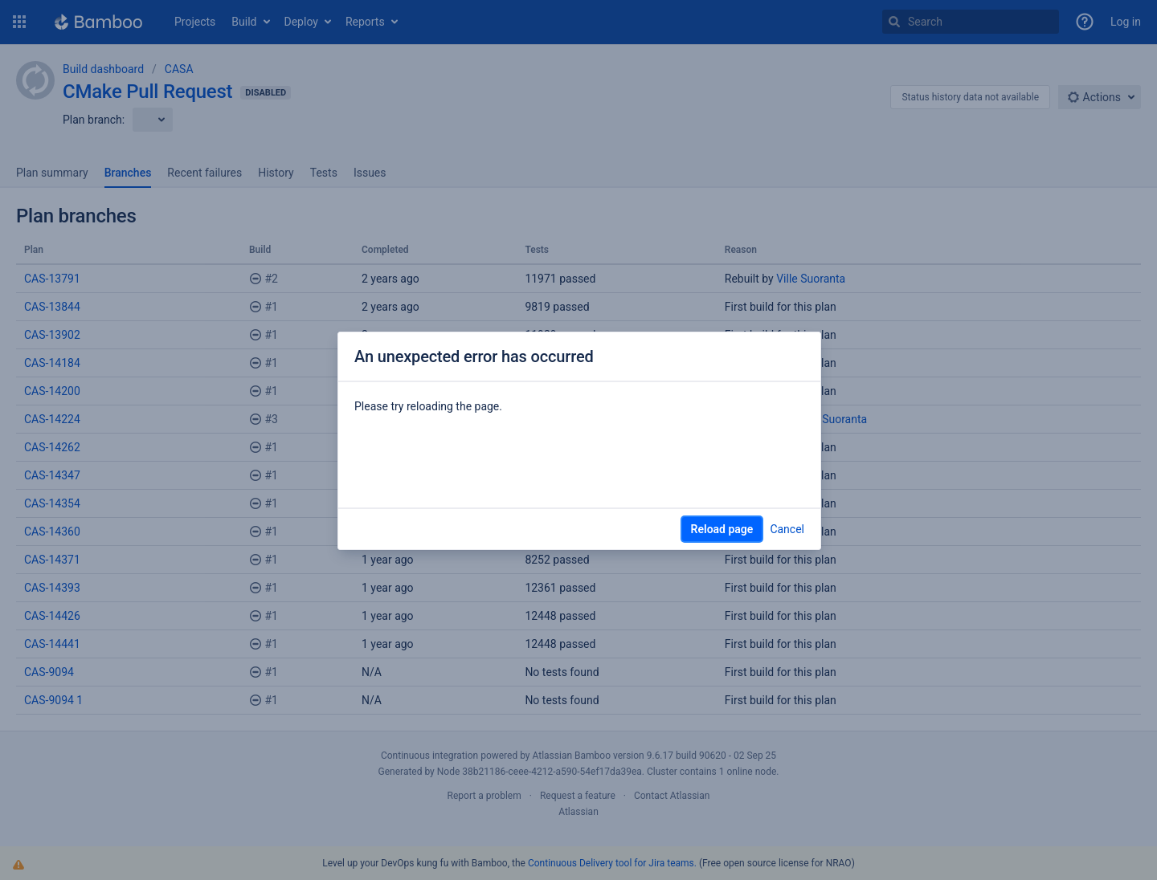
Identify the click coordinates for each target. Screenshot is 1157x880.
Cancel (787, 529)
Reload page (722, 529)
